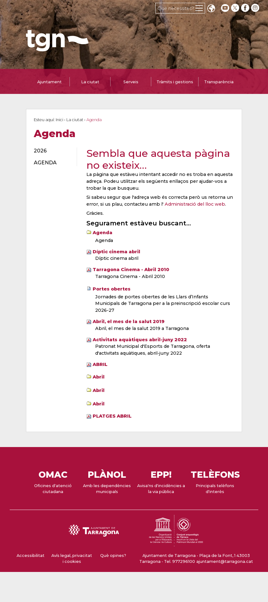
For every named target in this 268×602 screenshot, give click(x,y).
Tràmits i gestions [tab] (175, 82)
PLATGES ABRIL (112, 416)
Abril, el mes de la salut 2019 (128, 321)
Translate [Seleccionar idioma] (211, 9)
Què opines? (113, 555)
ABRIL (100, 364)
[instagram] (256, 8)
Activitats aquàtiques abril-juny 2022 (140, 339)
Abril (99, 377)
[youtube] (225, 8)
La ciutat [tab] (90, 82)
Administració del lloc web (195, 204)
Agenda (102, 232)
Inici (59, 119)
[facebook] (246, 8)
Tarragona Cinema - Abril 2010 (131, 269)
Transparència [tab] (219, 82)
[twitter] (236, 8)
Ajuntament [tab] (49, 82)
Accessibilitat (30, 555)
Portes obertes (112, 289)
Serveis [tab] (130, 82)
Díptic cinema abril (116, 252)
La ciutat (74, 119)
